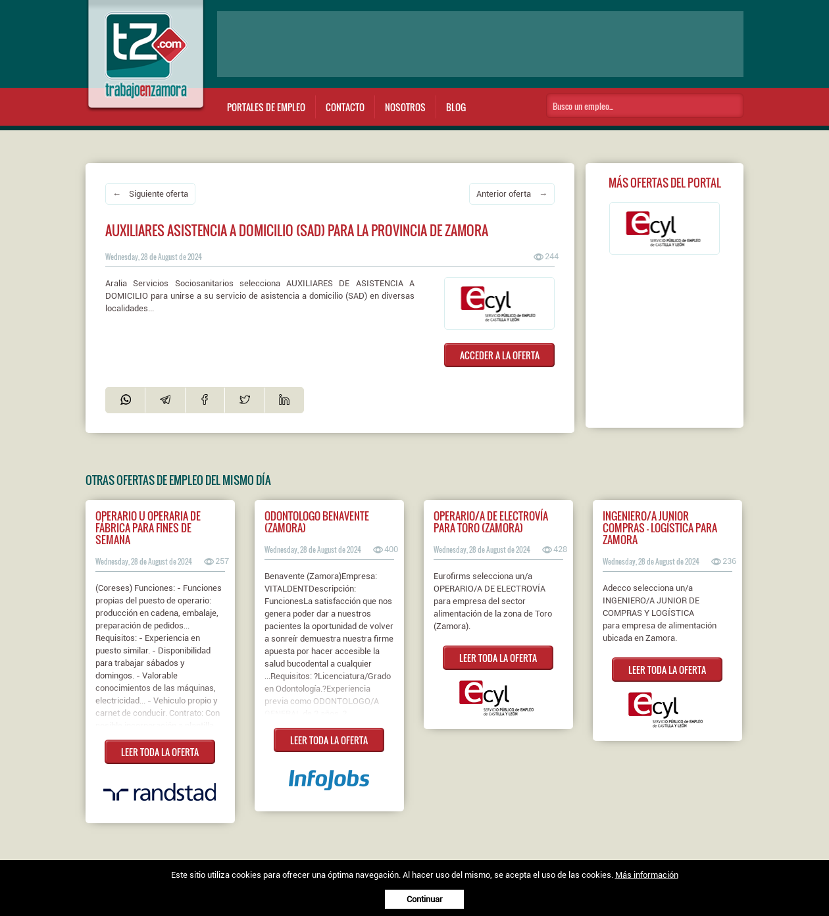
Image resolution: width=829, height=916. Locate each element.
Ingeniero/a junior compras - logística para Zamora (660, 527)
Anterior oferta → (511, 194)
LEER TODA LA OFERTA (160, 752)
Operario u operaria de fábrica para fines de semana (148, 527)
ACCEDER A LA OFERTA (500, 355)
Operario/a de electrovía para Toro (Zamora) (491, 522)
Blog (456, 107)
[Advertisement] (480, 44)
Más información (646, 875)
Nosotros (405, 107)
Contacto (345, 107)
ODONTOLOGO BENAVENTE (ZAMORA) (316, 522)
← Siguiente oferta (150, 194)
